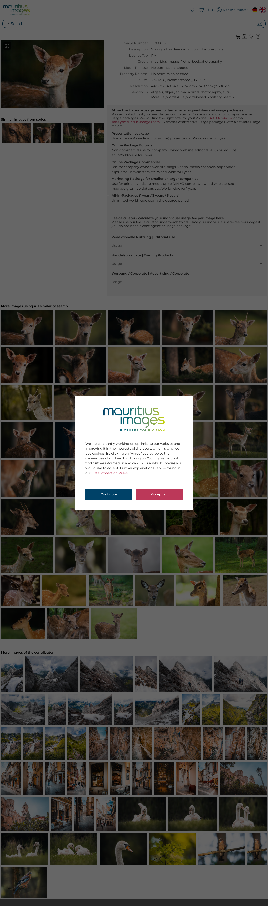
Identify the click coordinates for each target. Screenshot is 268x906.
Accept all (159, 494)
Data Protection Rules (110, 473)
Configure (109, 494)
